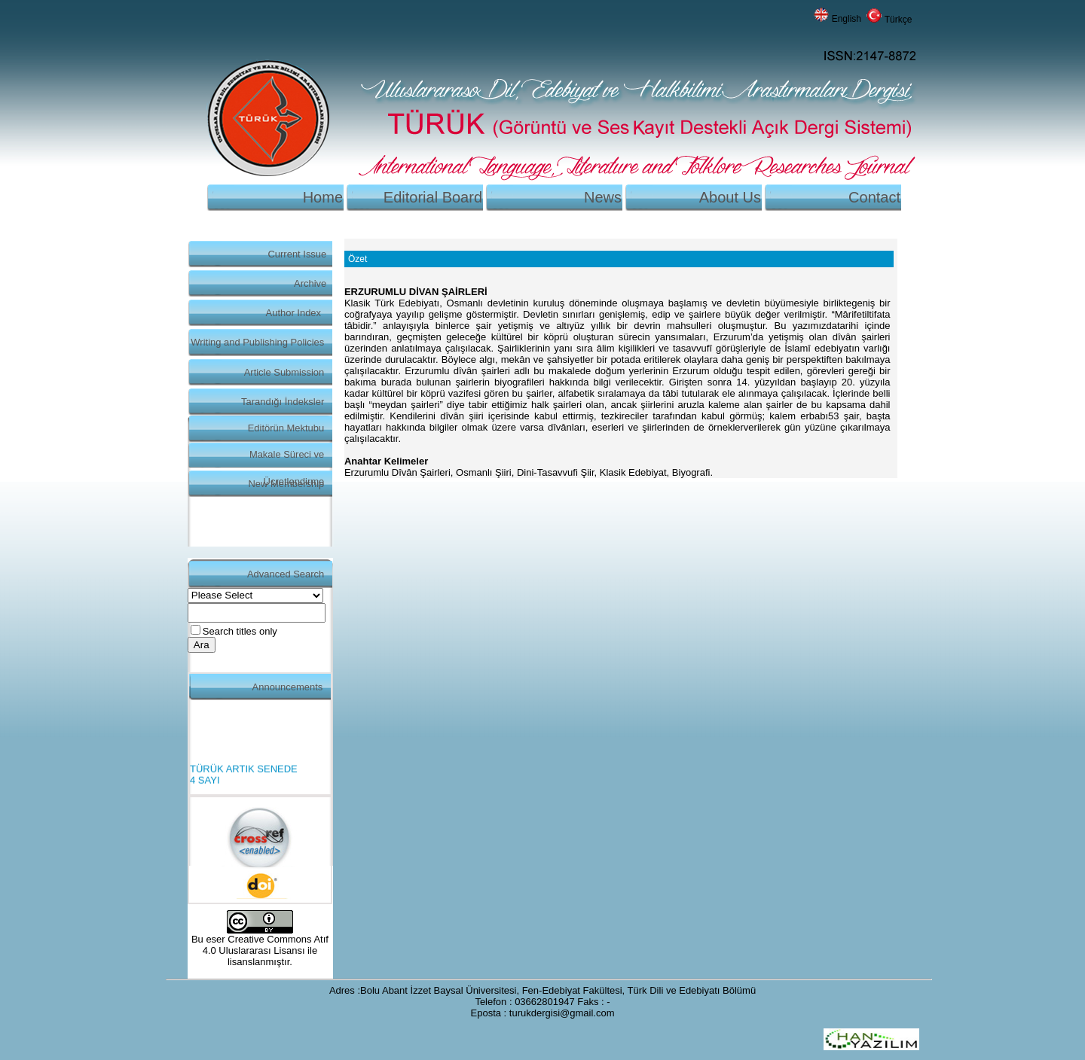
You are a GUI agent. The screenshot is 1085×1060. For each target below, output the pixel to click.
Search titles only (240, 631)
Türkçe (898, 19)
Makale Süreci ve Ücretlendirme (286, 458)
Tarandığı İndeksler (282, 401)
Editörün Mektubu (286, 428)
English (846, 19)
